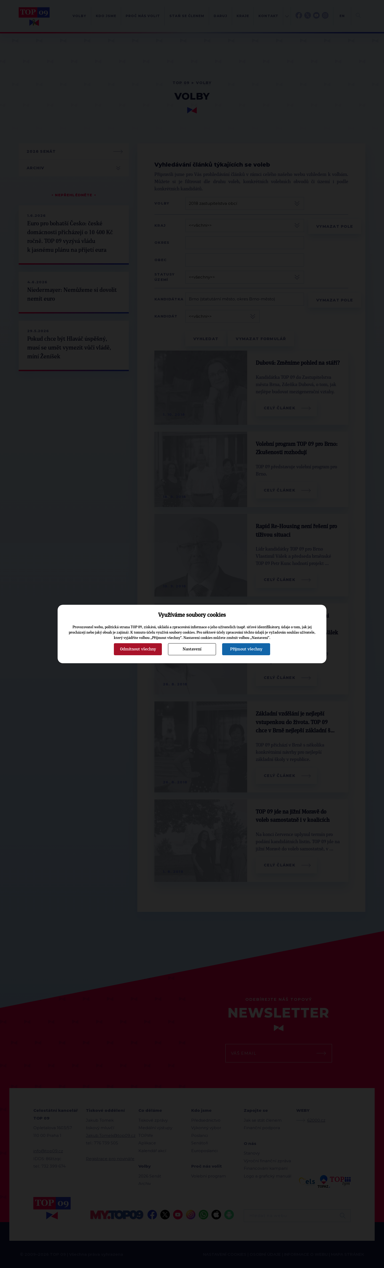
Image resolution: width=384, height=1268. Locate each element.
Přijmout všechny (246, 649)
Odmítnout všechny (138, 649)
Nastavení (192, 649)
